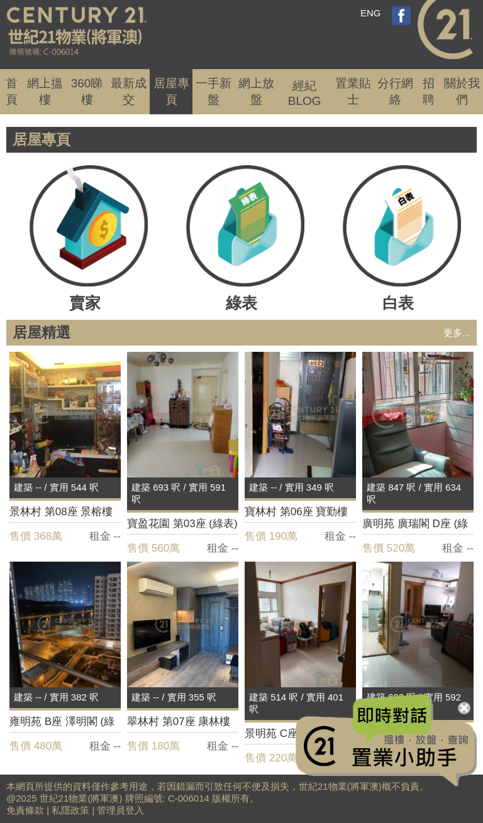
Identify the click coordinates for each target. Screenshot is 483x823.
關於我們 (462, 91)
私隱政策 (70, 810)
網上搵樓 (45, 91)
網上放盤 (256, 91)
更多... (456, 332)
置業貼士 (353, 91)
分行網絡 (395, 91)
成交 (129, 91)
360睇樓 (87, 91)
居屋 (171, 91)
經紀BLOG (304, 93)
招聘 (429, 91)
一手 (213, 91)
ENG (370, 13)
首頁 (12, 91)
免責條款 (25, 810)
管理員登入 (120, 810)
